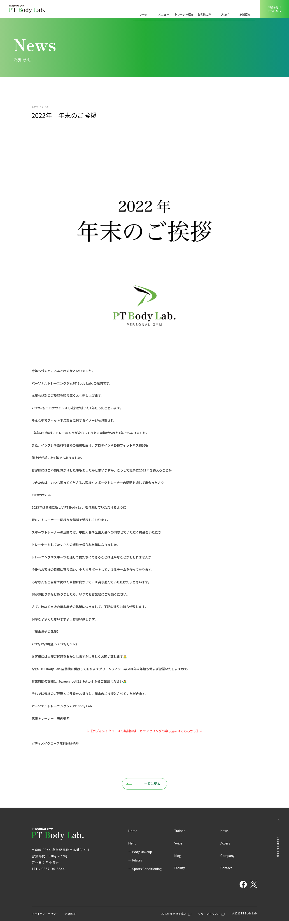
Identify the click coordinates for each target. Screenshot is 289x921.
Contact (226, 868)
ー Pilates (135, 860)
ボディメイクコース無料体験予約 (55, 743)
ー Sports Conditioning (145, 868)
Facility (179, 868)
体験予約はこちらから (274, 9)
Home (132, 830)
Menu (132, 843)
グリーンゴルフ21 (211, 914)
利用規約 (70, 914)
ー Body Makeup (140, 851)
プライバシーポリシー (45, 914)
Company (227, 855)
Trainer (179, 830)
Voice (178, 843)
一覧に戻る (143, 783)
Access (225, 843)
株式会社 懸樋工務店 (176, 914)
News (224, 830)
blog (177, 855)
